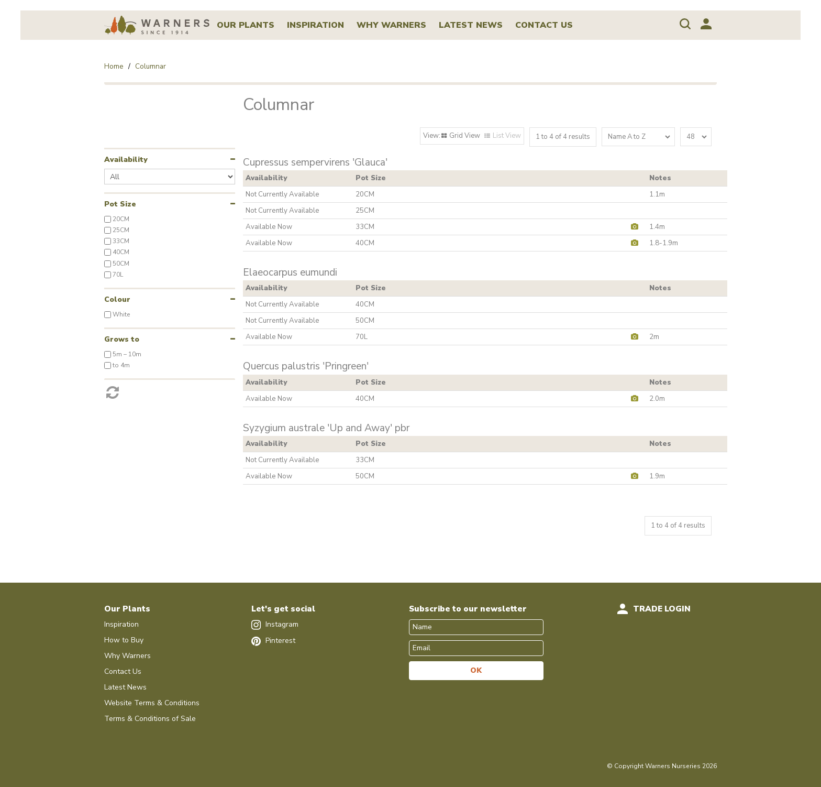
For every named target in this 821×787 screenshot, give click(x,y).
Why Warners (391, 25)
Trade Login (662, 609)
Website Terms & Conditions (151, 703)
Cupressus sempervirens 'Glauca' (315, 162)
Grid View (464, 135)
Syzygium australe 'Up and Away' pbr (326, 428)
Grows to (121, 339)
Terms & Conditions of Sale (150, 719)
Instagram (274, 624)
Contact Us (544, 25)
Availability (126, 160)
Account (706, 23)
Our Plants (245, 25)
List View (507, 135)
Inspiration (315, 25)
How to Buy (123, 640)
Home (114, 66)
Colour (117, 299)
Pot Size (120, 204)
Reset (169, 389)
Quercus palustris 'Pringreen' (306, 366)
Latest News (471, 25)
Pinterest (273, 641)
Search (685, 23)
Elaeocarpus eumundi (290, 272)
